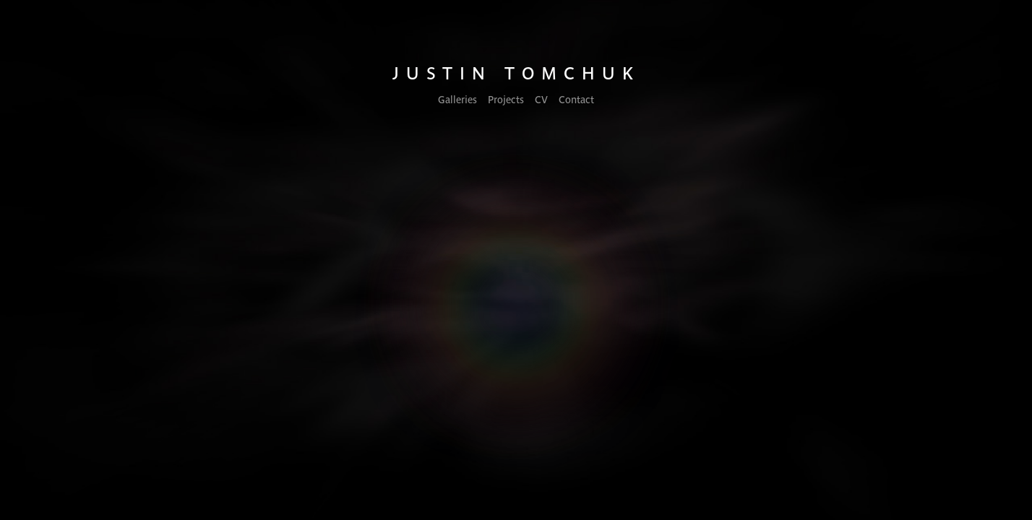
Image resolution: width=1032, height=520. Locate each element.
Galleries (457, 98)
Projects (506, 98)
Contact (576, 98)
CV (541, 98)
